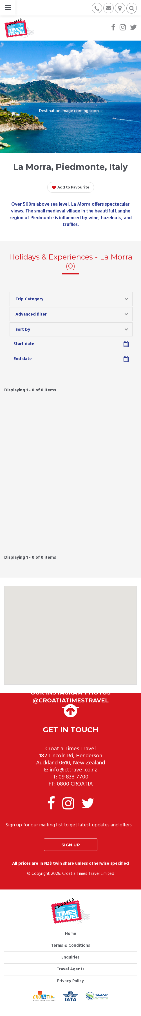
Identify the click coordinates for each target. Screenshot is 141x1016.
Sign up (70, 845)
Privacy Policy (70, 981)
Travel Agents (70, 969)
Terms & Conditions (70, 945)
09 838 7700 (73, 777)
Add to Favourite (70, 187)
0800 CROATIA (75, 784)
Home (70, 933)
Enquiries (70, 957)
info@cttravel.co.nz (73, 770)
